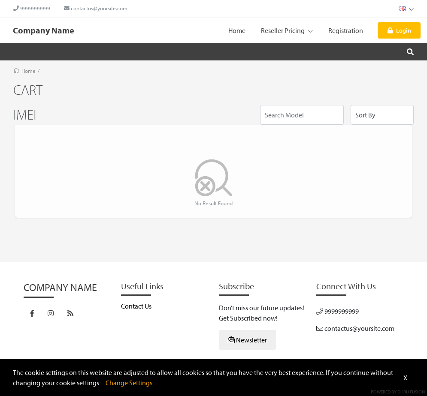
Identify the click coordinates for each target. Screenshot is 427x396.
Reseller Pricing (287, 30)
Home (236, 30)
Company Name (43, 30)
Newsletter (247, 340)
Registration (345, 30)
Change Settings (129, 382)
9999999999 (31, 8)
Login (399, 30)
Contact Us (136, 306)
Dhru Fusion (411, 392)
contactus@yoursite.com (95, 8)
